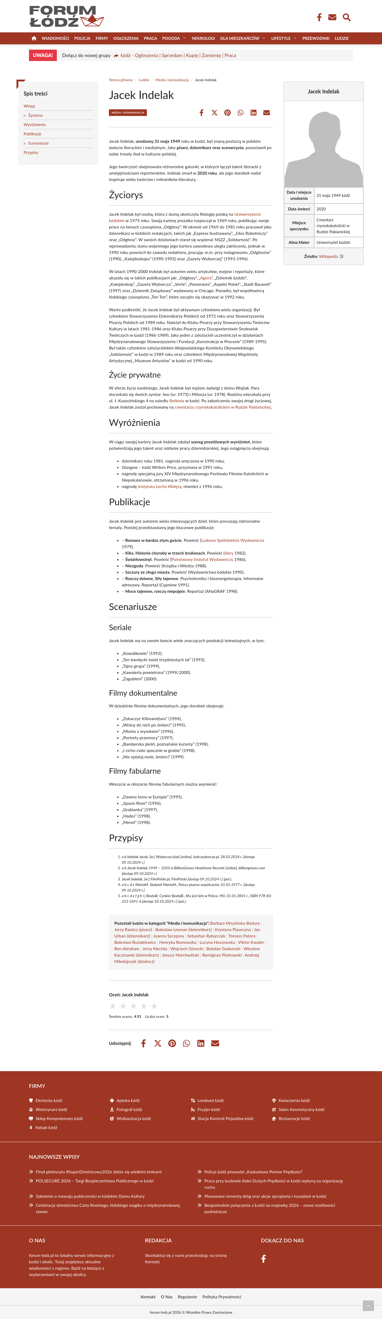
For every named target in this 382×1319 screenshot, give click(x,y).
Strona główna (121, 79)
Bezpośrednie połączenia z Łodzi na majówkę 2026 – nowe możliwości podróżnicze (269, 1208)
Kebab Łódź (46, 1127)
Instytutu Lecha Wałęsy (159, 486)
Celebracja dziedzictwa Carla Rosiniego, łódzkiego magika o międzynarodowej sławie (108, 1208)
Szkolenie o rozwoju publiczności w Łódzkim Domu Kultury (90, 1196)
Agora (205, 277)
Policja (82, 38)
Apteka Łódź (128, 1100)
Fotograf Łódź (129, 1109)
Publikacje (32, 133)
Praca (150, 38)
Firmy (102, 38)
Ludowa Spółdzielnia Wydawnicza (232, 540)
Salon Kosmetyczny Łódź (301, 1109)
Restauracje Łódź (294, 1118)
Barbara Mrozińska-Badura (235, 923)
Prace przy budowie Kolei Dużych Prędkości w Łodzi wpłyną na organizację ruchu (273, 1184)
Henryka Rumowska (177, 942)
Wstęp (29, 105)
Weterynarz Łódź (51, 1109)
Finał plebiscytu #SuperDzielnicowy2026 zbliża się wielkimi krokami (99, 1171)
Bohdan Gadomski (223, 948)
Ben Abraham (126, 948)
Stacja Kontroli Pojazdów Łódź (225, 1118)
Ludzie (342, 38)
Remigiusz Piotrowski (222, 954)
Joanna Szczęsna (168, 935)
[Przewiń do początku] (368, 1305)
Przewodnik (316, 38)
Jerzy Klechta (155, 948)
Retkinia (176, 400)
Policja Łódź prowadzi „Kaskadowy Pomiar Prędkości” (253, 1171)
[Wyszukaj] (346, 16)
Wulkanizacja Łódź (134, 1118)
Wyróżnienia (35, 124)
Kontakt (152, 1261)
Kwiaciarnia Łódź (294, 1100)
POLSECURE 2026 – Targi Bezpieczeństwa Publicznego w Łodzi (95, 1180)
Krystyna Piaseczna (233, 929)
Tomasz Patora (242, 935)
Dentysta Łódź (49, 1100)
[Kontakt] (332, 17)
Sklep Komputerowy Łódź (59, 1118)
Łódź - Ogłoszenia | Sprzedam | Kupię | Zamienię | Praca (178, 55)
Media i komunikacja (172, 79)
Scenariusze (38, 143)
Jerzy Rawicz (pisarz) (133, 929)
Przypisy (31, 152)
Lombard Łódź (211, 1100)
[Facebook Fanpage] (317, 17)
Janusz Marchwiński (180, 954)
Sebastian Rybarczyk (206, 935)
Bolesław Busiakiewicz (135, 942)
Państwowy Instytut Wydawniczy (202, 559)
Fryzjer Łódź (209, 1109)
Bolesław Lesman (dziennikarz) (183, 929)
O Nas (167, 1296)
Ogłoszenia (126, 38)
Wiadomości (55, 38)
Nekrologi (203, 38)
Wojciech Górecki (186, 948)
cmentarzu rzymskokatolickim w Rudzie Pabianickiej (223, 406)
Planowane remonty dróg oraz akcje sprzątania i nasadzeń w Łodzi (265, 1196)
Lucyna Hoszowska (217, 942)
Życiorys (35, 115)
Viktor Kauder (251, 942)
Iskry (228, 552)
